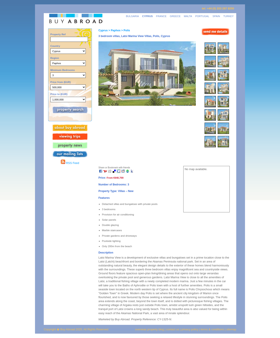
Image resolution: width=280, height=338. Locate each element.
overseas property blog (149, 329)
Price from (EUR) (60, 82)
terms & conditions (213, 329)
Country (55, 45)
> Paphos (114, 30)
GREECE (175, 16)
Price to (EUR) (58, 94)
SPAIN (216, 16)
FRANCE (161, 16)
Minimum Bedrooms (62, 70)
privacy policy (189, 329)
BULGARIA (132, 16)
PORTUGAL (202, 16)
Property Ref (58, 34)
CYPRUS (147, 16)
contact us (172, 329)
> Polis (125, 30)
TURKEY (228, 16)
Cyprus (103, 30)
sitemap (231, 329)
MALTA (188, 16)
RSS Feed (70, 163)
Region (54, 57)
